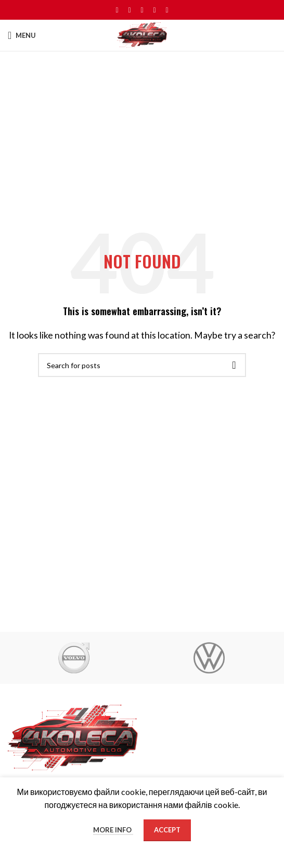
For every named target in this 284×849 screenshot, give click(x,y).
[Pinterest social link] (142, 10)
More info (113, 830)
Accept (167, 830)
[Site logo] (142, 34)
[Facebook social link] (117, 10)
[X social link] (129, 10)
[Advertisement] (142, 129)
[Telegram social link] (167, 10)
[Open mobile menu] (22, 35)
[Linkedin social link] (154, 10)
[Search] (142, 365)
